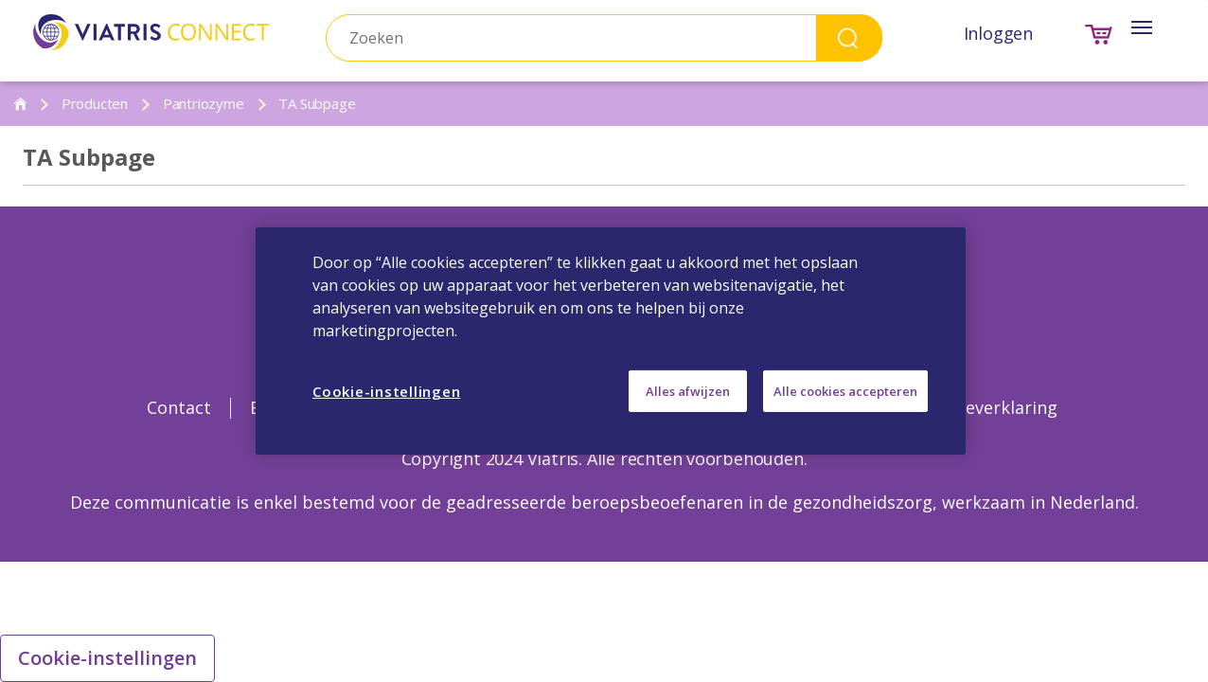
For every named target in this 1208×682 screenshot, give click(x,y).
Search (849, 37)
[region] (611, 341)
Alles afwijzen (688, 391)
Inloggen (998, 33)
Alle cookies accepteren (845, 391)
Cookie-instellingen (107, 658)
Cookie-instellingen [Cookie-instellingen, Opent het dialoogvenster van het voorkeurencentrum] (386, 391)
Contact (179, 407)
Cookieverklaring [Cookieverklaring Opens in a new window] (988, 407)
